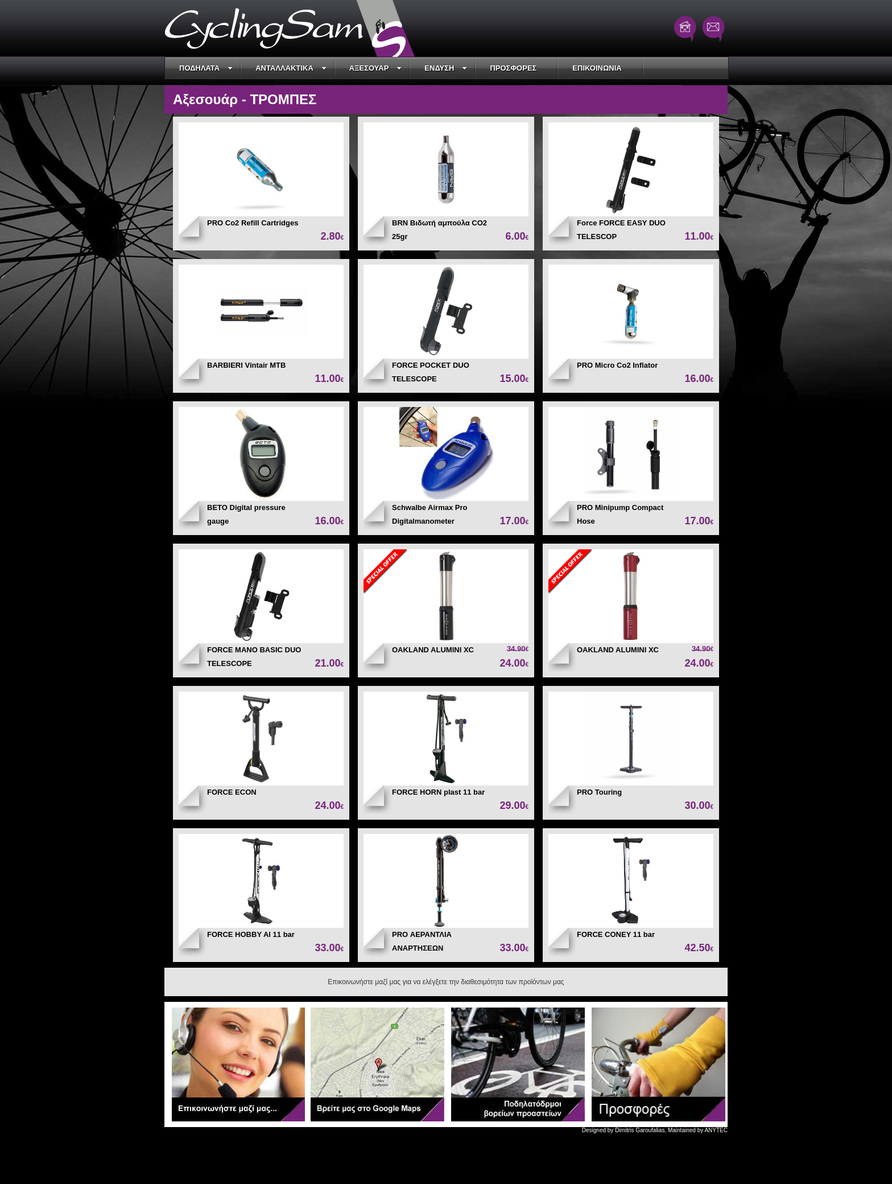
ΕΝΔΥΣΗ (445, 68)
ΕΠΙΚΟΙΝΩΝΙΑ (596, 68)
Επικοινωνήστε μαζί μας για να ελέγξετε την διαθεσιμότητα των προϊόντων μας (446, 982)
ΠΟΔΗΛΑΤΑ (206, 68)
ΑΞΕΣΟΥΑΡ (375, 68)
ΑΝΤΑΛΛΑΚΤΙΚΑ (291, 68)
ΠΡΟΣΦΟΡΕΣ (513, 68)
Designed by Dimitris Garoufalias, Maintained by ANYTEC (655, 1130)
